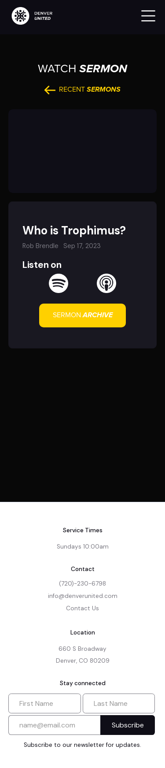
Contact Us (82, 608)
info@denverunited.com (82, 596)
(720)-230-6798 (82, 583)
